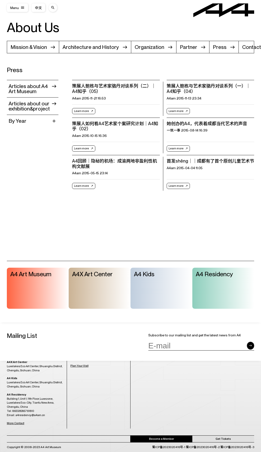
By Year (17, 121)
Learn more (81, 111)
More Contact (15, 423)
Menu (14, 8)
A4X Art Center (92, 274)
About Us (33, 27)
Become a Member (161, 438)
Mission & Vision (29, 47)
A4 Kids (144, 274)
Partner (188, 47)
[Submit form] (250, 346)
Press (220, 47)
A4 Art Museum (30, 274)
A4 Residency (214, 274)
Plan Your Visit (79, 365)
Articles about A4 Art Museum (28, 88)
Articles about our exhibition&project (29, 106)
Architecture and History (91, 47)
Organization (149, 47)
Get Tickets (223, 438)
